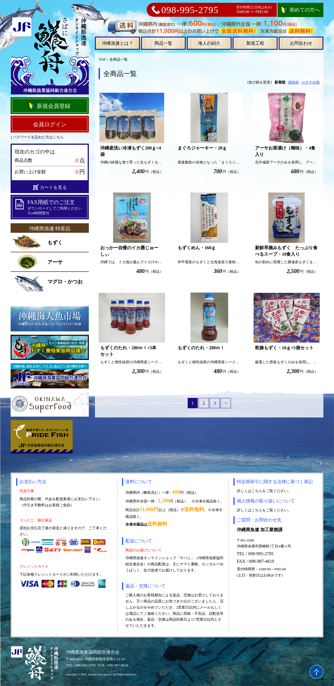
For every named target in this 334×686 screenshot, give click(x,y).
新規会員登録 (49, 106)
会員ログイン (49, 124)
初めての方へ (300, 10)
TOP (102, 59)
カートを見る (50, 187)
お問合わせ (301, 43)
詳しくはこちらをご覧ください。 (264, 491)
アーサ (55, 262)
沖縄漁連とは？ (117, 43)
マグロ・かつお (65, 281)
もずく (55, 242)
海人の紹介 (209, 43)
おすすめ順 (311, 82)
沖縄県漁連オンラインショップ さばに (50, 55)
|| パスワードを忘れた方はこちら (37, 137)
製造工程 (255, 43)
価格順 (293, 82)
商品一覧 (163, 43)
